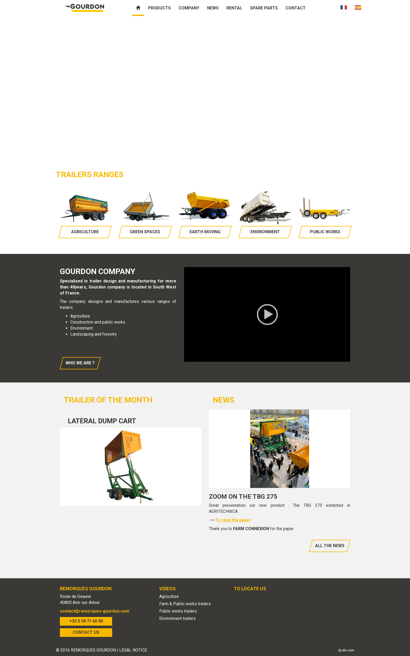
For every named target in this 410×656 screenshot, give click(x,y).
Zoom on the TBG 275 (243, 496)
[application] (267, 314)
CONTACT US (86, 632)
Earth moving (205, 231)
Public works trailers (178, 611)
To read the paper (233, 520)
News (213, 7)
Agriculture (85, 231)
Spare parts (264, 7)
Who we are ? (80, 362)
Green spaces (145, 231)
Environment (265, 231)
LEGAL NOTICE (133, 650)
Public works (325, 231)
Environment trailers (177, 618)
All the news (329, 545)
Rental (234, 7)
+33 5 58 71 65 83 (86, 621)
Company (189, 7)
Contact (296, 7)
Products (159, 7)
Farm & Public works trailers (185, 603)
